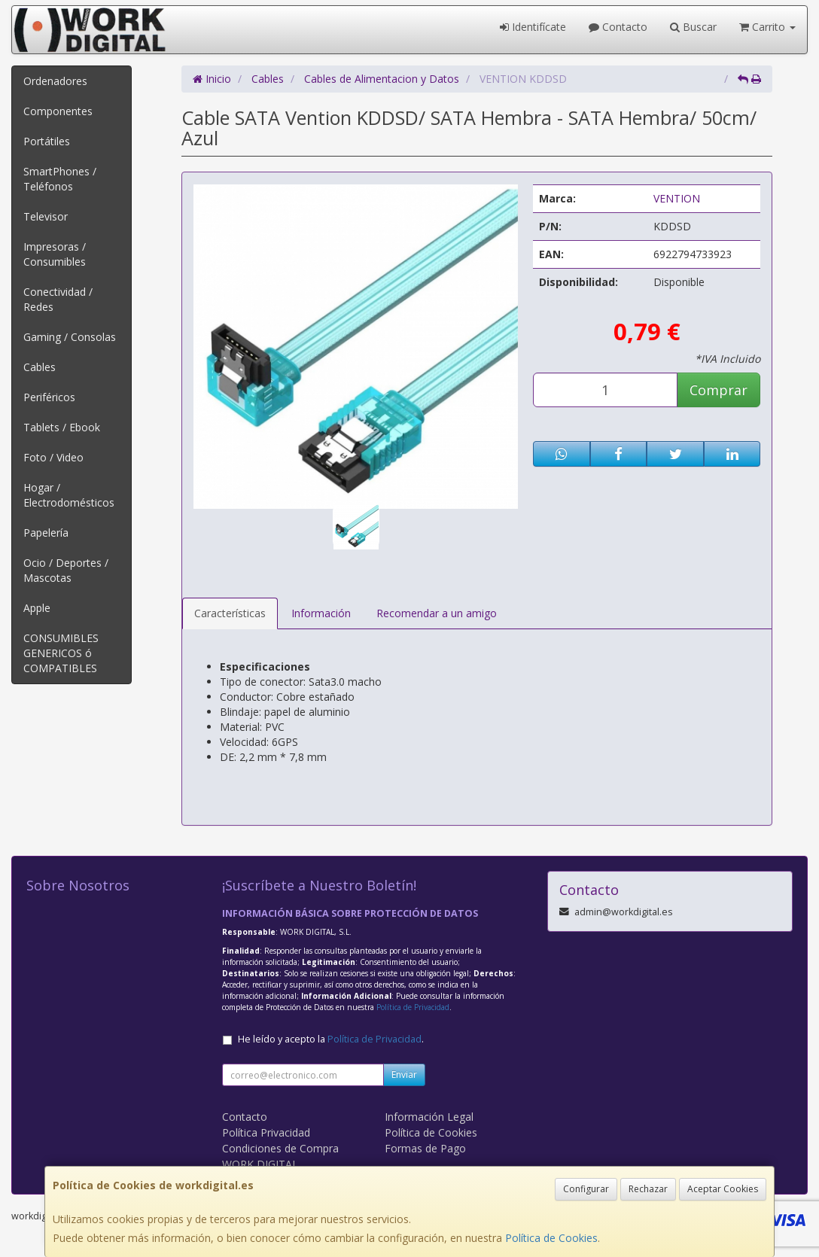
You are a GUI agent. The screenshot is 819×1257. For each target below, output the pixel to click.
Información (321, 613)
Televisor (45, 216)
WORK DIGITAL (260, 1164)
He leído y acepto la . (331, 1039)
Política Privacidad (266, 1132)
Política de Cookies (551, 1238)
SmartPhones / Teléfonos (59, 178)
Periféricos (49, 397)
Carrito (767, 27)
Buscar (693, 27)
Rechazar (648, 1188)
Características (230, 613)
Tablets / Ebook (61, 427)
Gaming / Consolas (69, 337)
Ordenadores (55, 81)
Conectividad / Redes (58, 299)
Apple (36, 608)
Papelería (46, 532)
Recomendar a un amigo (436, 613)
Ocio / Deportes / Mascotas (65, 570)
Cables (39, 367)
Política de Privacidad (412, 1007)
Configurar (586, 1188)
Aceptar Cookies (722, 1188)
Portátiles (46, 141)
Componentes (58, 111)
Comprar (718, 390)
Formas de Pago (425, 1148)
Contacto (618, 27)
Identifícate (533, 27)
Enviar (404, 1074)
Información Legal (429, 1116)
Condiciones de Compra (280, 1148)
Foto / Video (53, 457)
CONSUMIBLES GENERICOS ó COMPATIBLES (61, 653)
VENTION (676, 198)
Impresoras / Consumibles (54, 254)
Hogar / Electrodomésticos (68, 495)
